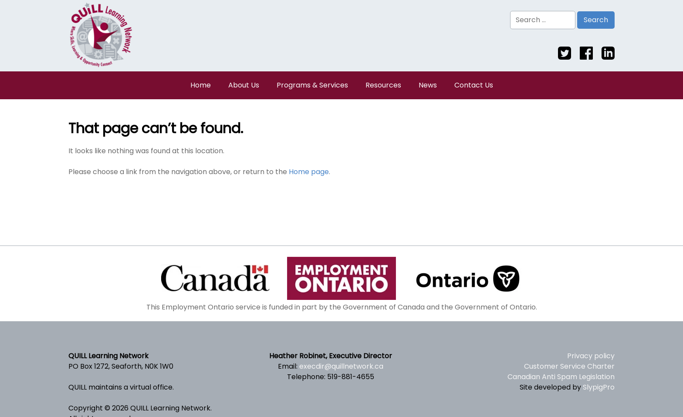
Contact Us (473, 85)
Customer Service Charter (569, 366)
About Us (243, 85)
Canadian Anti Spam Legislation (561, 377)
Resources (383, 85)
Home (200, 85)
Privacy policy (591, 356)
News (428, 85)
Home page (309, 172)
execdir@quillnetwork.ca (341, 366)
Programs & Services (312, 85)
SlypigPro (599, 387)
